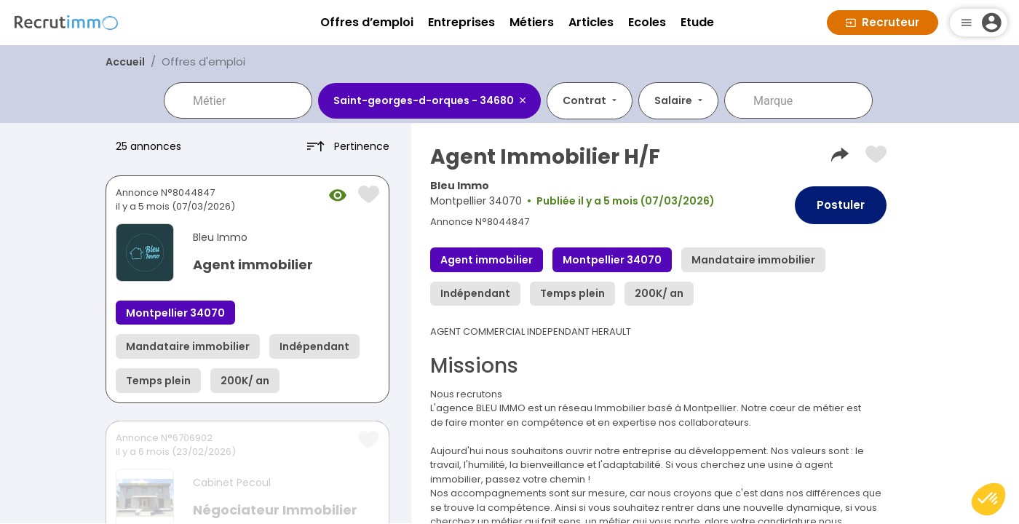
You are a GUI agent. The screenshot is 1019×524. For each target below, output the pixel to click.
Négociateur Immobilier (275, 510)
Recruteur (882, 22)
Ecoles (647, 22)
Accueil (125, 62)
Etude (697, 22)
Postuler (841, 205)
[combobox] (248, 100)
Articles (591, 22)
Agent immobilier (253, 264)
